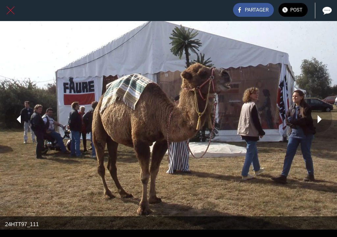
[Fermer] (10, 10)
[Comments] (326, 10)
